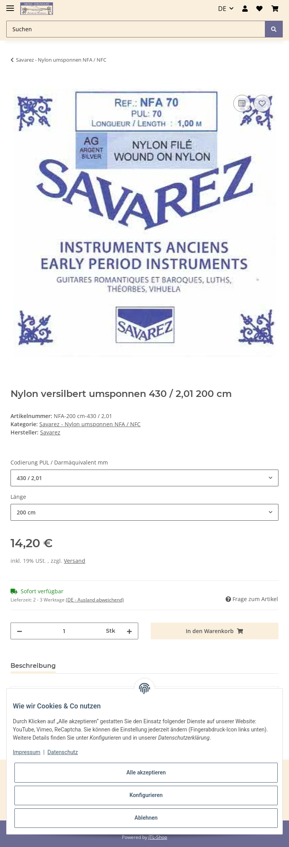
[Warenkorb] (275, 8)
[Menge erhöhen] (129, 631)
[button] (245, 8)
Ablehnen (145, 818)
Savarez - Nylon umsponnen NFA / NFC (90, 424)
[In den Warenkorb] (17, 84)
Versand (74, 560)
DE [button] (222, 8)
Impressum (26, 752)
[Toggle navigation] (10, 5)
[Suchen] (135, 29)
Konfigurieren (145, 795)
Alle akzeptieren (146, 772)
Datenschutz (63, 752)
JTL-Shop (157, 837)
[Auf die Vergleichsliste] (241, 103)
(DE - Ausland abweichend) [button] (95, 599)
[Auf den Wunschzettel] (262, 103)
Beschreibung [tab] (33, 665)
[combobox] (144, 478)
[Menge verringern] (19, 631)
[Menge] (64, 631)
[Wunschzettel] (259, 8)
